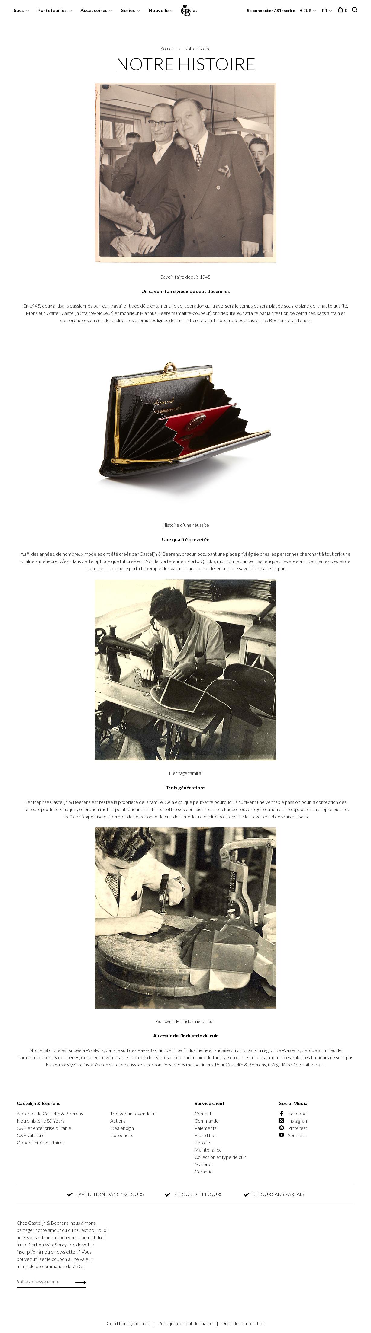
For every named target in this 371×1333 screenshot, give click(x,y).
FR (324, 10)
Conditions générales (128, 1323)
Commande (207, 1121)
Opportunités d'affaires (41, 1142)
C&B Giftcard (31, 1135)
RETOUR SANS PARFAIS (274, 1194)
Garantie (204, 1171)
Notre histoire (198, 48)
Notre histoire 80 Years (41, 1121)
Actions (118, 1121)
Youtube (292, 1135)
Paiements (206, 1128)
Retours (203, 1142)
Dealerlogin (122, 1128)
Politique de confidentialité (186, 1323)
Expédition (206, 1135)
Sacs (19, 10)
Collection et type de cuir (220, 1157)
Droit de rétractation (243, 1323)
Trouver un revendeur (132, 1113)
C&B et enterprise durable (44, 1128)
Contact (203, 1113)
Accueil (167, 48)
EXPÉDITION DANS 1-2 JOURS (105, 1194)
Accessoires (94, 10)
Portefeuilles (52, 10)
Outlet (189, 10)
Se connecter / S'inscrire (271, 10)
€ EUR (306, 10)
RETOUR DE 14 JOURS (194, 1194)
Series (128, 10)
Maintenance (208, 1149)
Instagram (293, 1121)
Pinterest (293, 1128)
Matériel (203, 1164)
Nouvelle (159, 10)
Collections (121, 1135)
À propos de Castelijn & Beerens (50, 1113)
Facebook (294, 1113)
